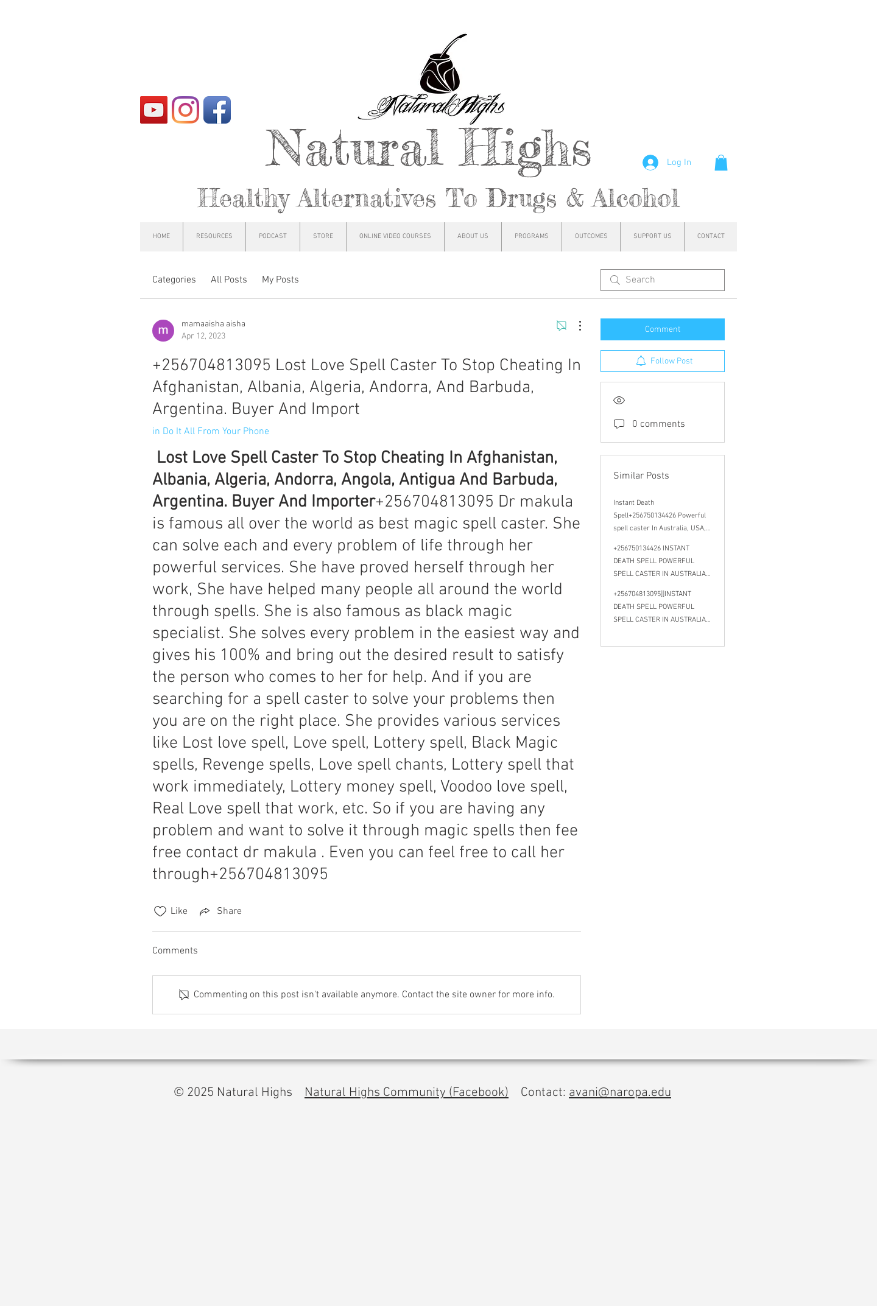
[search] (663, 280)
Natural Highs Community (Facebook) (407, 1092)
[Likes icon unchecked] (160, 911)
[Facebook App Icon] (217, 110)
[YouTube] (153, 110)
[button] (721, 162)
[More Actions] (573, 325)
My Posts (280, 280)
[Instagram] (185, 110)
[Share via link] (219, 911)
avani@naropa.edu (620, 1092)
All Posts (229, 280)
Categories (174, 280)
